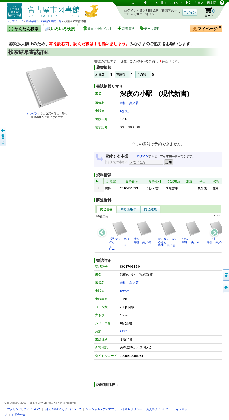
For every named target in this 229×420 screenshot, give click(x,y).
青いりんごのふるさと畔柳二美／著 (168, 234)
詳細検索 (31, 21)
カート (207, 12)
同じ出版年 (128, 209)
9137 (123, 331)
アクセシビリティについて (24, 409)
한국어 (199, 2)
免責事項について (157, 409)
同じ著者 (106, 209)
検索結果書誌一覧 (50, 21)
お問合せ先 (19, 414)
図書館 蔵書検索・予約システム (53, 9)
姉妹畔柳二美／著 (143, 232)
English (161, 2)
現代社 (124, 111)
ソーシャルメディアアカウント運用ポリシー (114, 409)
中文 (188, 2)
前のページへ (3, 136)
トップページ (15, 21)
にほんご (175, 2)
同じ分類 (150, 209)
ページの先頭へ (225, 275)
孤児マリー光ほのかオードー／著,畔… (119, 235)
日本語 (211, 2)
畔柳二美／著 (129, 103)
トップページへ (225, 287)
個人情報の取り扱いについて (63, 409)
